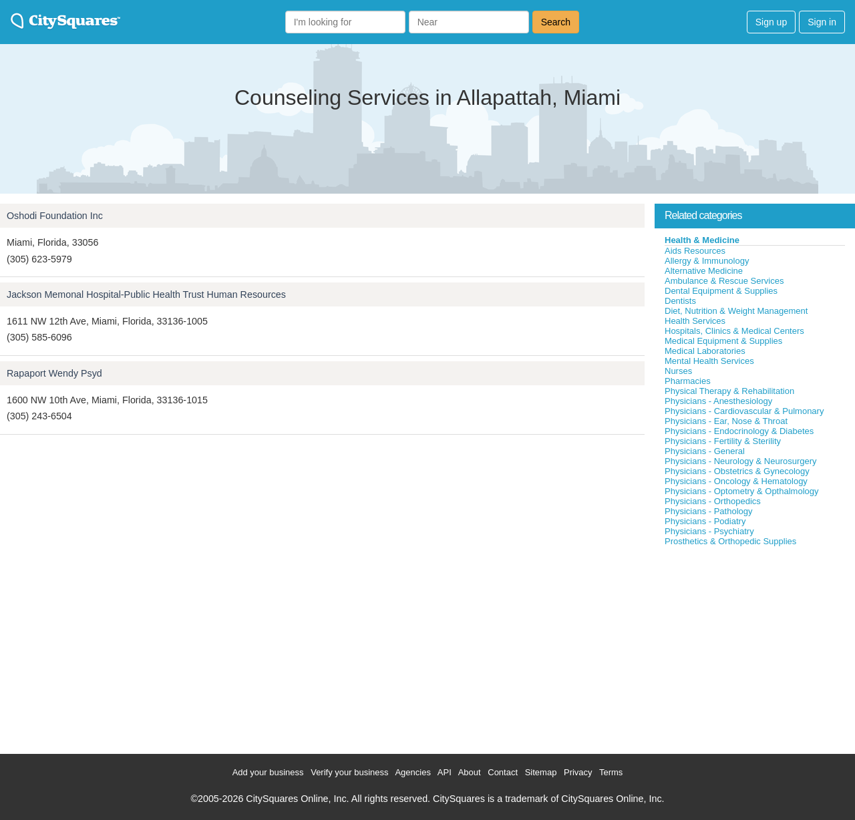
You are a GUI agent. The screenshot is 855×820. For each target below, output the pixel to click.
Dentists (680, 301)
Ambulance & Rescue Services (724, 281)
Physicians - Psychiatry (709, 531)
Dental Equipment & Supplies (721, 291)
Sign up (771, 22)
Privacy (578, 772)
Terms (611, 772)
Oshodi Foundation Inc (55, 215)
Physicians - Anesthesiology (718, 401)
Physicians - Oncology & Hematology (736, 481)
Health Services (695, 321)
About (469, 772)
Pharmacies (688, 381)
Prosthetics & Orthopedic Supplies (730, 541)
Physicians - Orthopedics (713, 501)
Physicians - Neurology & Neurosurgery (741, 461)
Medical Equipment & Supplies (723, 341)
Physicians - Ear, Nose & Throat (726, 421)
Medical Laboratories (705, 351)
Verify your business (349, 772)
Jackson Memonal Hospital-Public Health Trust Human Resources (146, 294)
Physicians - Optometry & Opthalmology (741, 491)
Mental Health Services (709, 361)
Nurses (678, 371)
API (445, 772)
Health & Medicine (702, 240)
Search (555, 22)
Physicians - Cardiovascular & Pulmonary (744, 411)
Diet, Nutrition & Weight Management (736, 311)
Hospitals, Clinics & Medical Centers (734, 331)
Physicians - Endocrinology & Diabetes (739, 431)
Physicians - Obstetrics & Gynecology (737, 471)
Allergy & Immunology (707, 261)
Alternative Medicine (704, 271)
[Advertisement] (755, 647)
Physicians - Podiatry (705, 521)
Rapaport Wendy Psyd (54, 373)
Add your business (268, 772)
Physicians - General (705, 451)
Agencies (412, 772)
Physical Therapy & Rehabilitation (729, 391)
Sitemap (541, 772)
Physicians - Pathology (709, 511)
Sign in (822, 22)
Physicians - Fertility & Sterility (723, 441)
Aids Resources (695, 251)
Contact (503, 772)
